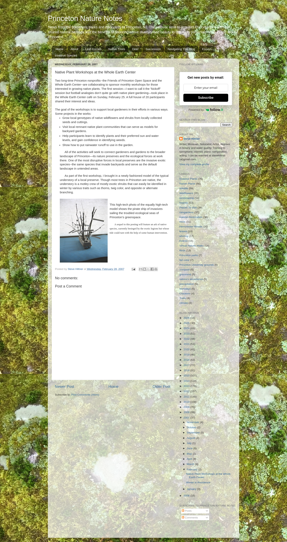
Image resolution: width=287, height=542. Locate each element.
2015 (187, 375)
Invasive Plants (188, 178)
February (192, 469)
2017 (187, 365)
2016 (187, 370)
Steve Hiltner (191, 138)
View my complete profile (194, 164)
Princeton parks (188, 255)
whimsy (183, 236)
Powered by (206, 109)
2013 (187, 386)
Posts (187, 510)
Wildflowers (186, 193)
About (74, 49)
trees (182, 221)
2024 (187, 328)
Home (60, 49)
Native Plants (187, 183)
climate (183, 302)
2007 (187, 417)
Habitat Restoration (190, 217)
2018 (187, 359)
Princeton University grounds (196, 264)
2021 (187, 344)
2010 (187, 401)
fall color (184, 260)
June (190, 448)
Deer (135, 49)
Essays (207, 49)
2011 (187, 396)
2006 (187, 495)
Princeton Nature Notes (85, 18)
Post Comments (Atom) (85, 394)
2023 (187, 333)
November (193, 422)
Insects (183, 202)
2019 (187, 354)
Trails (182, 298)
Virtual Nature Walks (191, 245)
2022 (187, 338)
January (192, 489)
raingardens (186, 212)
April (190, 458)
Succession (153, 49)
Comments (190, 517)
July (189, 443)
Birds (182, 250)
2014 (187, 380)
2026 (187, 317)
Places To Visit (188, 207)
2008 (187, 412)
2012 (187, 391)
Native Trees (116, 49)
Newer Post (64, 386)
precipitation (186, 283)
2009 (187, 407)
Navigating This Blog (181, 49)
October (192, 427)
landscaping (186, 197)
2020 (187, 349)
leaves (183, 231)
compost (184, 269)
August (191, 437)
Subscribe (205, 97)
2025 (187, 323)
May (190, 453)
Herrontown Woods (190, 226)
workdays (185, 288)
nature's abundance (191, 279)
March (191, 464)
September (194, 432)
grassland (185, 274)
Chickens (185, 293)
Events (183, 240)
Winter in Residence (198, 482)
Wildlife (183, 188)
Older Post (161, 386)
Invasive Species (66, 55)
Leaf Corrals (93, 49)
